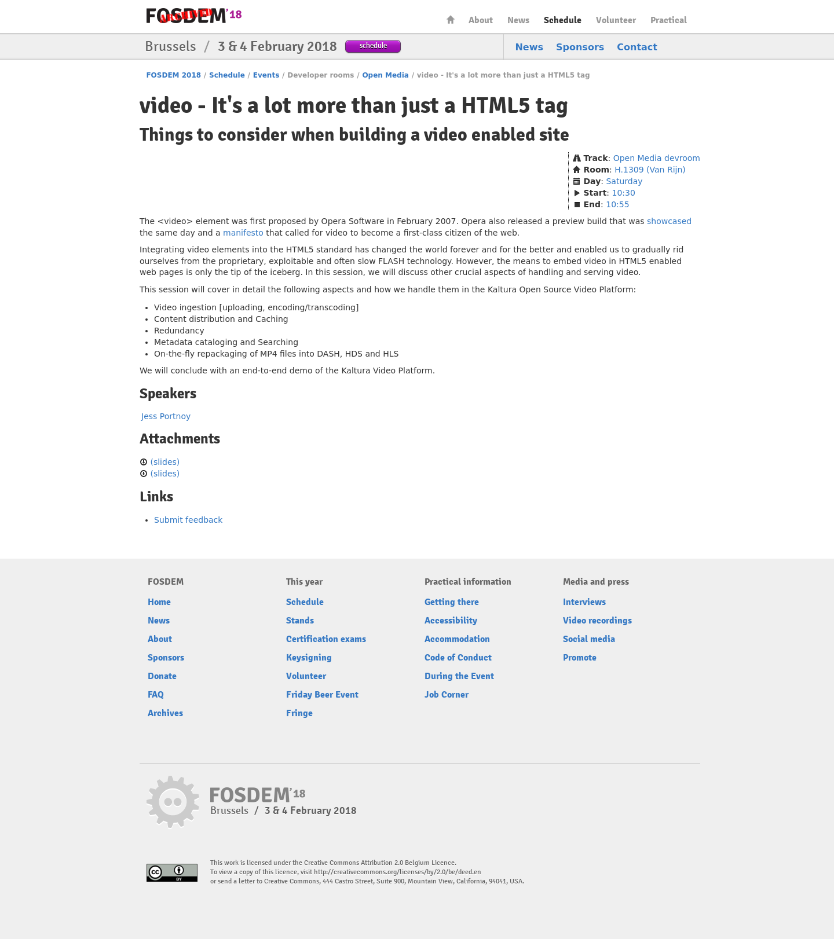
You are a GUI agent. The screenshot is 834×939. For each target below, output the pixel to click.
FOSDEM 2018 (173, 75)
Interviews (584, 602)
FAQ (156, 694)
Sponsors (580, 47)
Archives (165, 713)
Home (450, 19)
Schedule (562, 20)
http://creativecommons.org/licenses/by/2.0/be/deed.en (397, 872)
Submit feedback (188, 519)
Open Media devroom (656, 158)
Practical (668, 20)
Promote (580, 657)
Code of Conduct (458, 657)
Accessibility (451, 620)
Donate (162, 676)
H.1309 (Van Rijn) (650, 169)
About (481, 20)
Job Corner (447, 694)
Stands (300, 620)
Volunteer (616, 20)
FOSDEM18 (194, 15)
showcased (669, 221)
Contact (637, 47)
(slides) (165, 462)
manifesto (243, 232)
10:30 (623, 192)
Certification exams (326, 639)
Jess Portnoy (166, 416)
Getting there (452, 602)
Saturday (624, 181)
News (518, 20)
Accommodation (457, 639)
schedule (373, 45)
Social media (589, 639)
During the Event (459, 676)
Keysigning (309, 657)
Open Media (385, 75)
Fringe (299, 713)
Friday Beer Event (322, 694)
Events (266, 75)
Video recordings (597, 620)
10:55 (617, 204)
